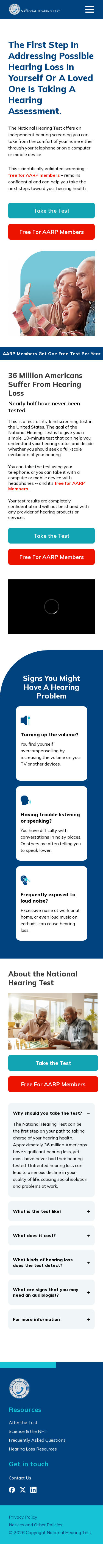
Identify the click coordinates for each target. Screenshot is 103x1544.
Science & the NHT (28, 1431)
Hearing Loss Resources (33, 1449)
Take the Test (51, 210)
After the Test (23, 1422)
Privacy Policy (23, 1517)
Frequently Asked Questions (37, 1440)
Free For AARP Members (51, 231)
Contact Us (20, 1478)
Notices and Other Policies (35, 1524)
